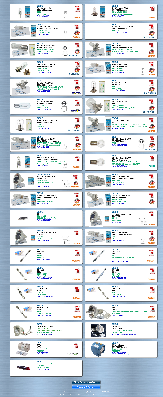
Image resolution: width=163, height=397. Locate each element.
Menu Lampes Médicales (86, 382)
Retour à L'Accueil (86, 387)
